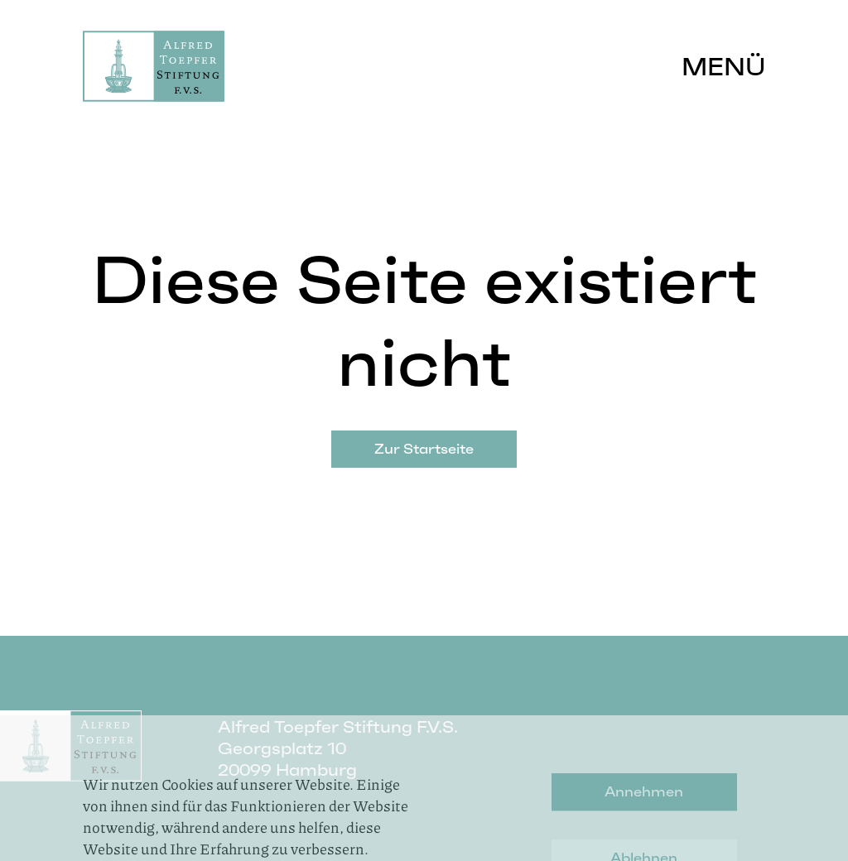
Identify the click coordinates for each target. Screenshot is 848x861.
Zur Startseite (424, 449)
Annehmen (644, 828)
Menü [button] (723, 66)
